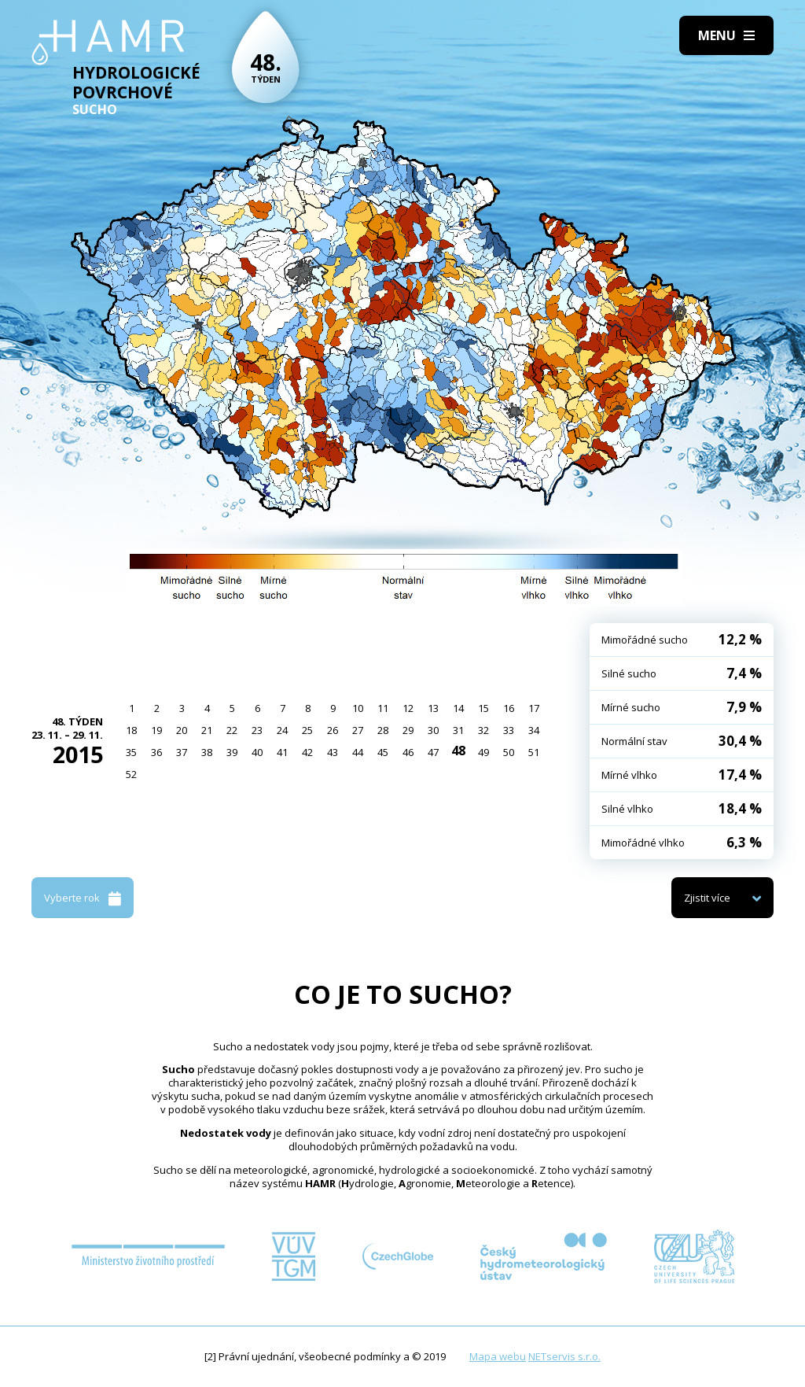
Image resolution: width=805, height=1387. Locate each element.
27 (357, 730)
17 (533, 708)
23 (257, 730)
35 (131, 752)
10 (357, 708)
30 (433, 730)
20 (181, 730)
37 (181, 752)
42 (307, 752)
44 (357, 752)
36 (156, 752)
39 (231, 752)
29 (408, 730)
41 (282, 752)
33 (508, 730)
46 (408, 752)
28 (382, 730)
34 (533, 730)
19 (156, 730)
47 (433, 752)
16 (508, 708)
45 (382, 752)
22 (231, 730)
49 (483, 752)
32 (483, 730)
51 (533, 752)
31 (458, 730)
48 (458, 750)
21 (206, 730)
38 (206, 752)
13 (433, 708)
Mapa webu (497, 1356)
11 (382, 708)
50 (508, 752)
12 (408, 708)
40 (257, 752)
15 (483, 708)
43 (332, 752)
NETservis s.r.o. (564, 1356)
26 (332, 730)
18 (131, 730)
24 (282, 730)
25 (307, 730)
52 (131, 774)
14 (458, 708)
